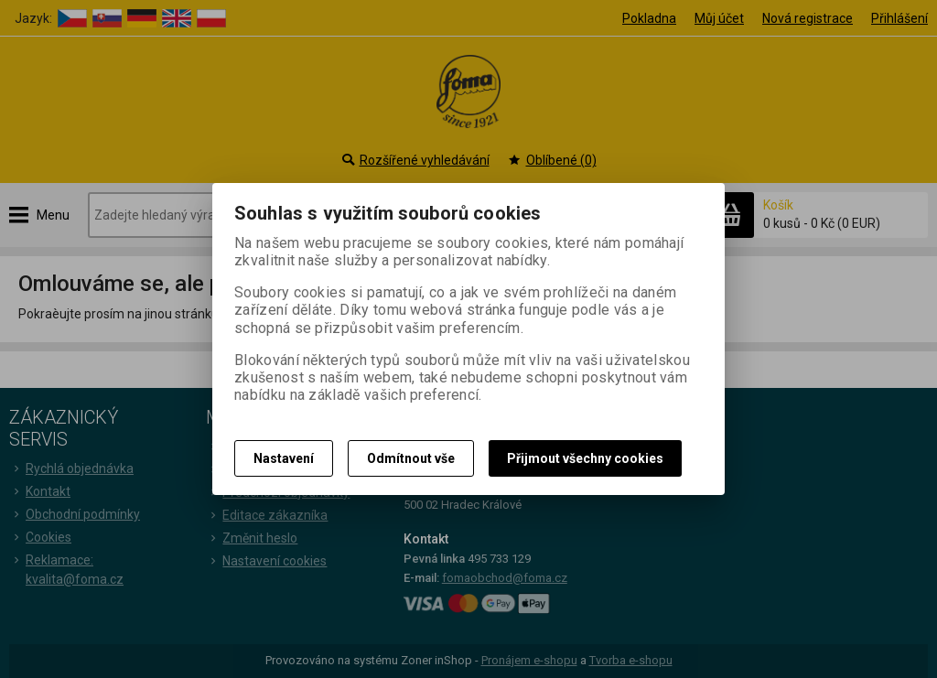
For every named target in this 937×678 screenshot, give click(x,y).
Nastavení (283, 458)
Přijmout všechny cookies (585, 458)
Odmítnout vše (411, 458)
